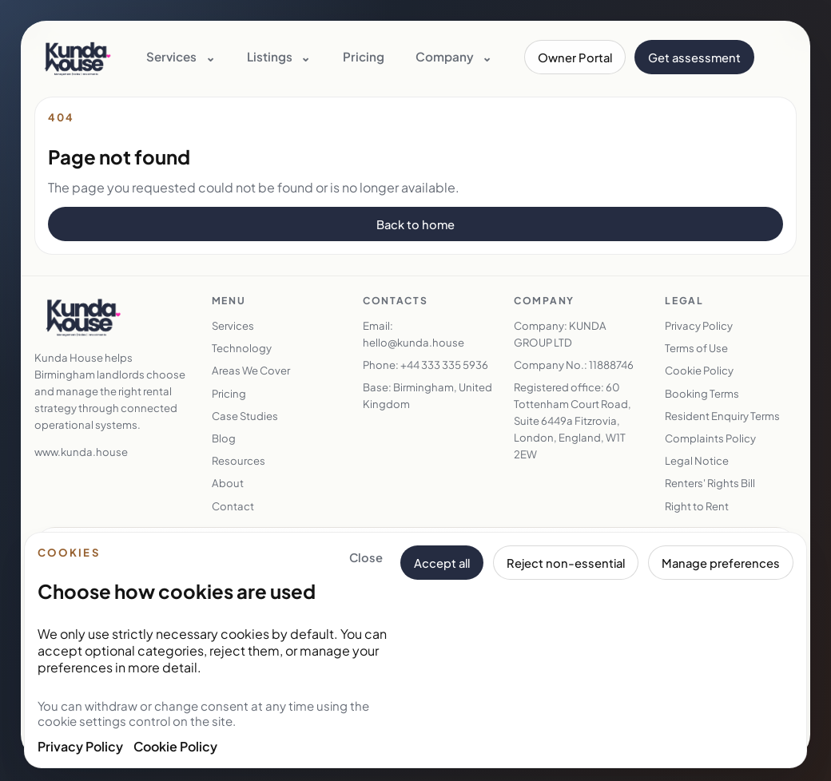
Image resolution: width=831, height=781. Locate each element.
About (228, 483)
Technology (242, 348)
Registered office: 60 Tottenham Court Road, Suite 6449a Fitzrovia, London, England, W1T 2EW (572, 420)
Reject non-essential (566, 563)
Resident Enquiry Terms (722, 415)
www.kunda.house (81, 451)
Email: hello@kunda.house (413, 334)
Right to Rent (697, 506)
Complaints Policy (710, 438)
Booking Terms (702, 393)
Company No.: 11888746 (574, 364)
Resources (238, 460)
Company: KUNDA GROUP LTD (560, 334)
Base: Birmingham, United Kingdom (427, 395)
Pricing (363, 56)
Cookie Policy (175, 746)
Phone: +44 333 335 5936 (425, 364)
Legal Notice (697, 460)
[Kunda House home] (77, 57)
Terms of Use (696, 348)
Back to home (415, 224)
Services (233, 325)
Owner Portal (575, 57)
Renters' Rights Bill (710, 483)
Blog (224, 438)
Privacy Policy (80, 746)
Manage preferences (721, 563)
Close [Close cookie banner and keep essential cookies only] (366, 557)
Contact (233, 506)
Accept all (442, 563)
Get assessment (694, 57)
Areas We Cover (251, 370)
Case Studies (245, 415)
